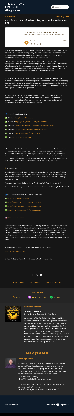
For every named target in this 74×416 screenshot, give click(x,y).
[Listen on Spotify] (55, 299)
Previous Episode (53, 284)
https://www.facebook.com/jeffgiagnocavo (24, 203)
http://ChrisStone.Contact (15, 252)
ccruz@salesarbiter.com (22, 138)
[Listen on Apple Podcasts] (37, 299)
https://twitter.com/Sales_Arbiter (27, 134)
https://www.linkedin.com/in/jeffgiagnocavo (24, 211)
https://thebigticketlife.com (18, 199)
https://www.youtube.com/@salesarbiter (31, 123)
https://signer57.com (15, 219)
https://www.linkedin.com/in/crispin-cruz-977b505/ (34, 127)
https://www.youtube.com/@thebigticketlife (24, 207)
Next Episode (18, 284)
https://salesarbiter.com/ (23, 119)
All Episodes (35, 284)
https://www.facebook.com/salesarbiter (31, 130)
